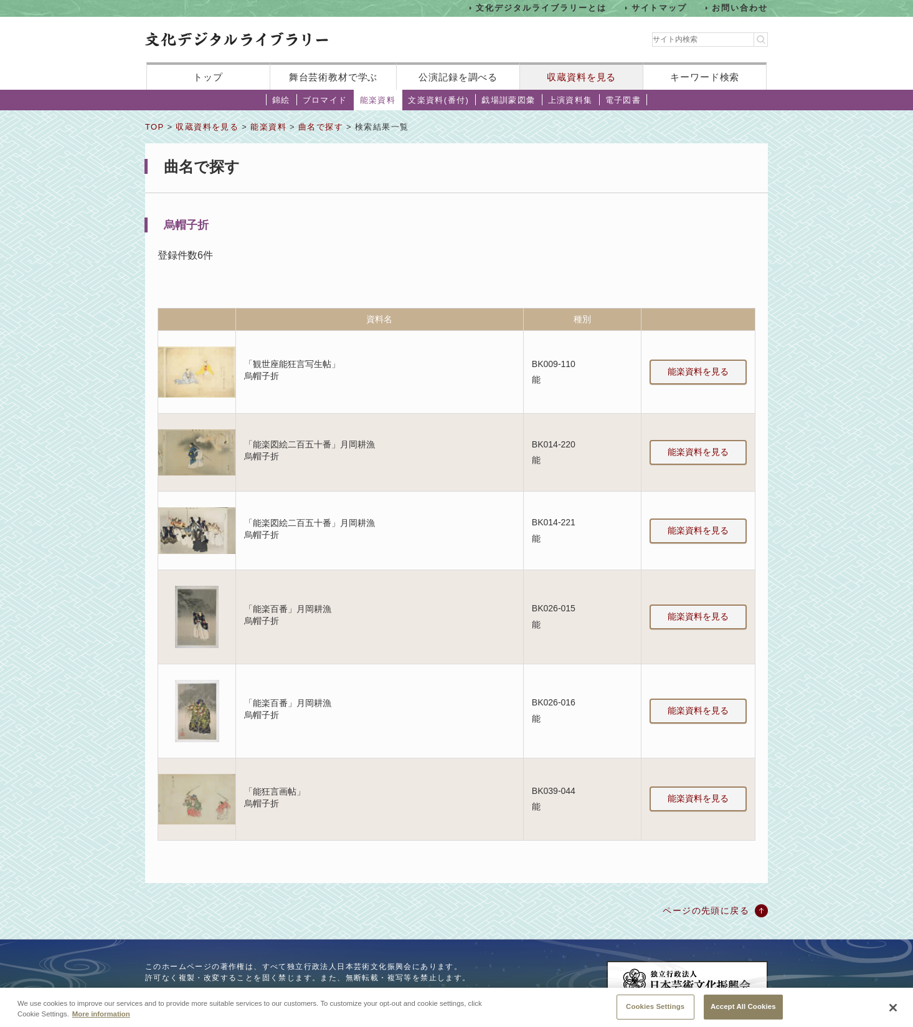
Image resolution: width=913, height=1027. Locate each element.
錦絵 (281, 100)
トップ (208, 77)
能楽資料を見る (698, 371)
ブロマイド (325, 100)
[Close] (893, 1012)
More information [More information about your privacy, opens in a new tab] (101, 1019)
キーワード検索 (704, 77)
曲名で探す (320, 126)
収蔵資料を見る (581, 77)
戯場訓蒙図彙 (508, 100)
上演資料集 (570, 100)
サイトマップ (660, 7)
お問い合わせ (740, 7)
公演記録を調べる (458, 77)
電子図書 (623, 100)
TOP (154, 126)
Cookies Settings (655, 1011)
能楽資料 (378, 100)
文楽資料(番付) (438, 100)
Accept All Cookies (743, 1011)
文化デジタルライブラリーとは (541, 7)
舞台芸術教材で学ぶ (333, 77)
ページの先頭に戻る (706, 910)
